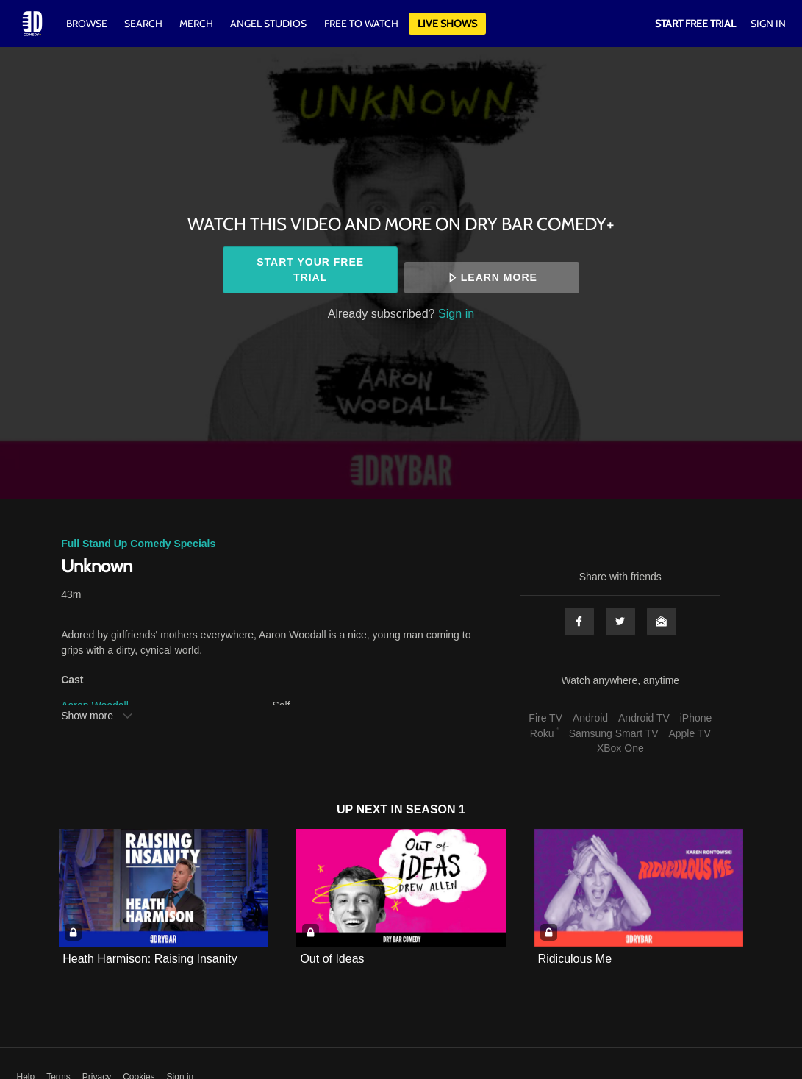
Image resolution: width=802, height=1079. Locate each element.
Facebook (579, 621)
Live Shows (447, 23)
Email (661, 621)
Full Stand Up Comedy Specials (138, 543)
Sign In (768, 23)
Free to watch (361, 23)
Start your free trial (310, 269)
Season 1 (435, 809)
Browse (88, 23)
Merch (196, 23)
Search (144, 23)
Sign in (456, 313)
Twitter (620, 621)
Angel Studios (268, 23)
